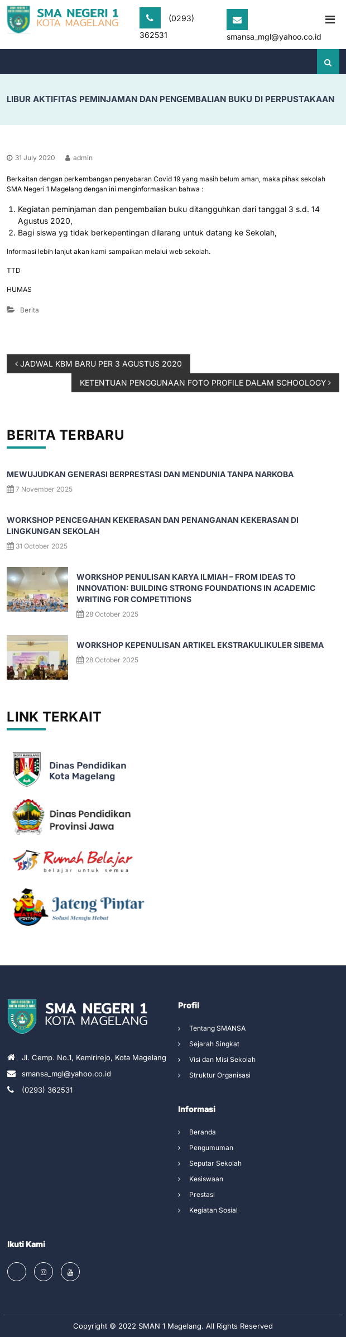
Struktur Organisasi (220, 1075)
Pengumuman (211, 1147)
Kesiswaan (206, 1179)
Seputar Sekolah (215, 1163)
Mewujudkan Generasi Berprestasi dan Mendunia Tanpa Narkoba (150, 474)
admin (83, 157)
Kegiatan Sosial (213, 1210)
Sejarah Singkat (214, 1044)
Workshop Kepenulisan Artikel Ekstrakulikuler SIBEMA (200, 645)
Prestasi (202, 1194)
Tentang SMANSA (217, 1028)
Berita (29, 310)
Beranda (202, 1132)
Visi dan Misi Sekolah (222, 1059)
